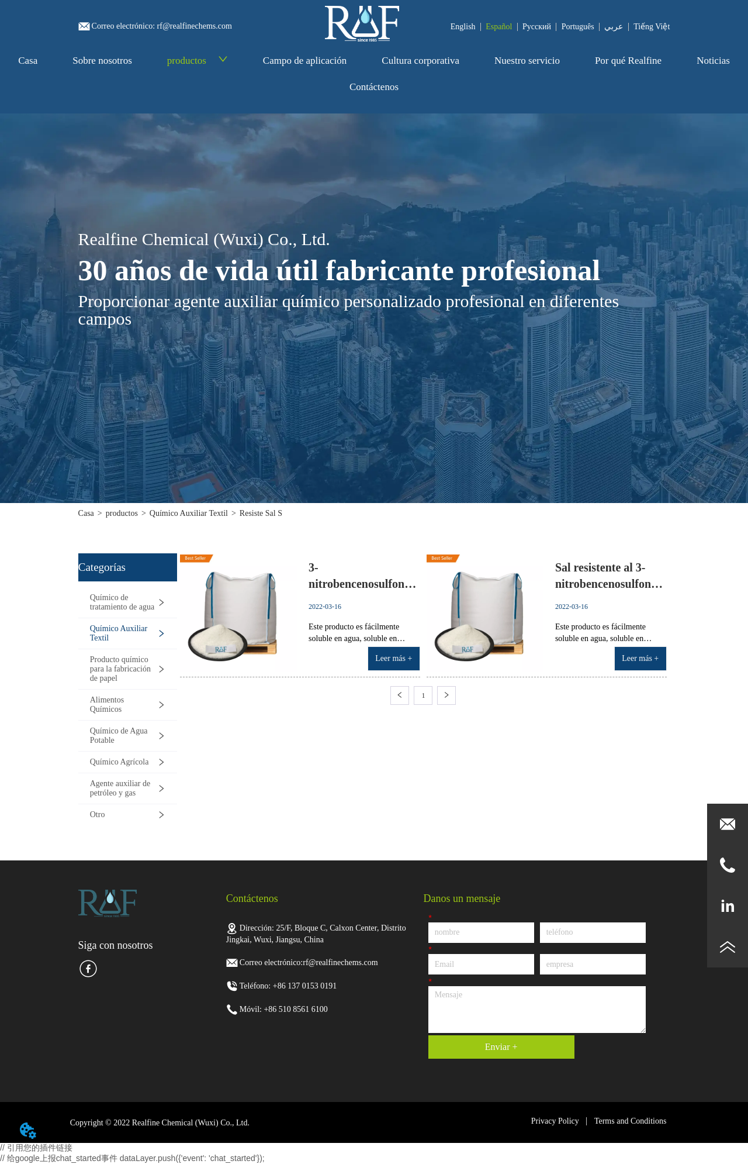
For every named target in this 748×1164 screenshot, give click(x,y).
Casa (27, 60)
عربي (613, 26)
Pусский (536, 26)
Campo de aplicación (305, 60)
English (463, 26)
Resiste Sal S (261, 513)
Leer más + (393, 658)
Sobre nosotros (102, 60)
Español (499, 26)
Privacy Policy (555, 1121)
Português (578, 26)
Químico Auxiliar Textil (189, 513)
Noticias (713, 60)
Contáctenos (374, 86)
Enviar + (501, 1047)
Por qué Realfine (628, 60)
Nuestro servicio (527, 60)
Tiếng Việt (651, 26)
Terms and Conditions (630, 1121)
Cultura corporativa (420, 60)
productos (197, 60)
